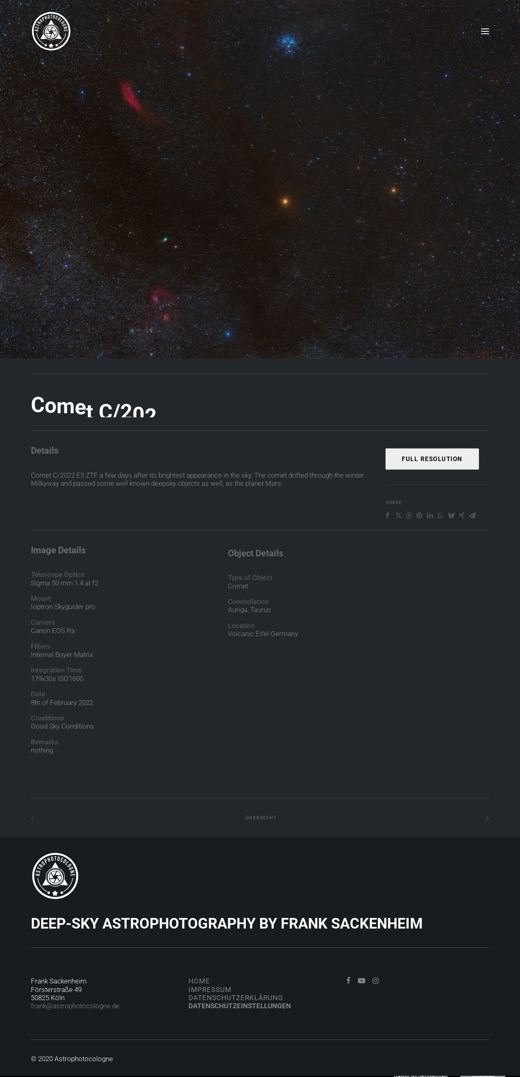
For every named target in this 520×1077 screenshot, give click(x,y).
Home (199, 981)
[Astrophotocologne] (51, 31)
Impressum (210, 989)
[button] (485, 31)
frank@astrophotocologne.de (75, 1006)
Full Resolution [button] (432, 485)
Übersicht (260, 818)
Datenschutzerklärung (235, 998)
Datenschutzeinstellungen (239, 1006)
